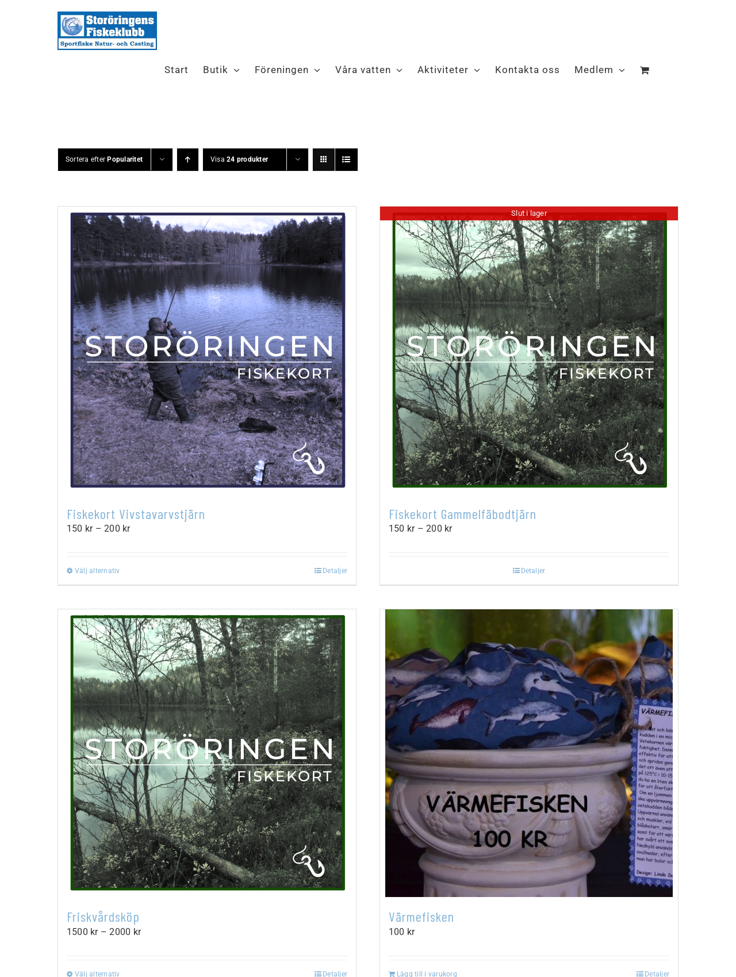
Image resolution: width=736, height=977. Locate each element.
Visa (239, 159)
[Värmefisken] (529, 753)
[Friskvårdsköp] (207, 753)
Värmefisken (421, 916)
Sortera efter (104, 159)
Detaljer (335, 571)
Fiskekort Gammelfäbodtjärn (462, 513)
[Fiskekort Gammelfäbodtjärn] (529, 350)
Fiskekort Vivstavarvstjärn (136, 513)
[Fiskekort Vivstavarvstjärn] (207, 350)
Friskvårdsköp (103, 916)
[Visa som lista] (346, 159)
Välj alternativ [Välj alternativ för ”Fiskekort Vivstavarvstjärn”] (97, 571)
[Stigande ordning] (188, 159)
